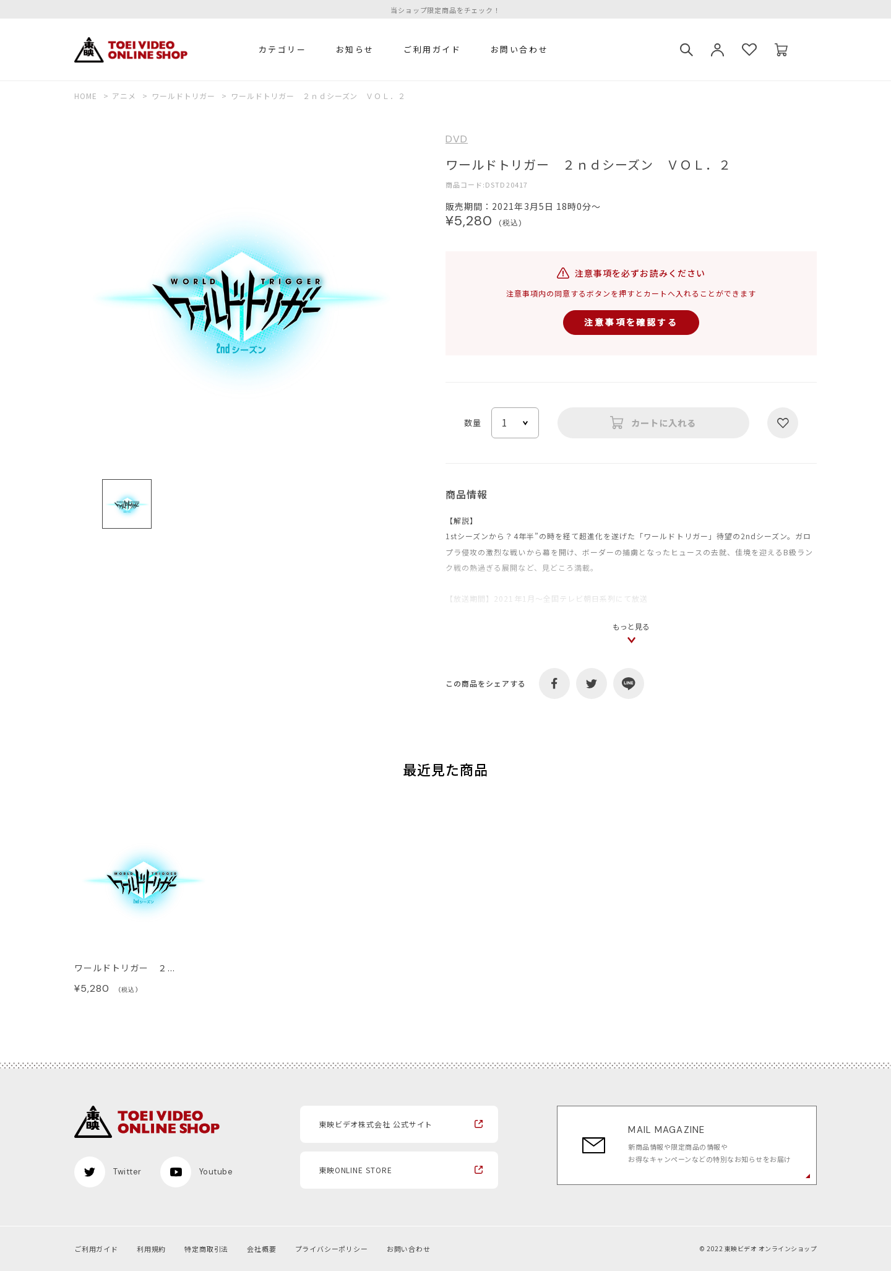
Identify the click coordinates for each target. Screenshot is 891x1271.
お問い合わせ (520, 49)
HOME (85, 95)
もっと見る (631, 626)
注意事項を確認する (631, 322)
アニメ (124, 95)
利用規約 (151, 1248)
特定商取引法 (206, 1248)
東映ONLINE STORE (355, 1170)
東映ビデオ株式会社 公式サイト (376, 1124)
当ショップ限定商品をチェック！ (445, 10)
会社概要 (261, 1248)
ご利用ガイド (432, 49)
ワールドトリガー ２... (124, 967)
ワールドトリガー (183, 95)
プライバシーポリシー (331, 1248)
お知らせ (355, 49)
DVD (457, 139)
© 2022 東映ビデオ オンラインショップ (758, 1248)
